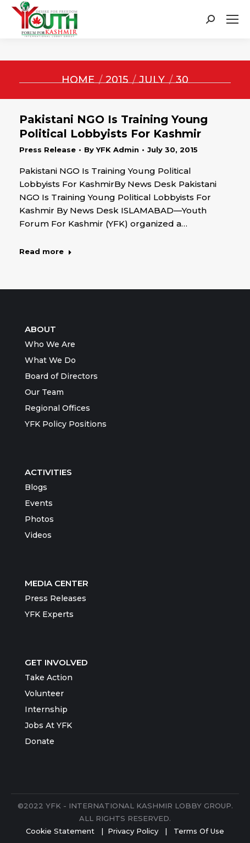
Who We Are (50, 344)
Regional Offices (57, 408)
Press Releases (55, 598)
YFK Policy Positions (66, 424)
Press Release (47, 149)
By (111, 149)
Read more (45, 251)
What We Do (50, 360)
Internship (46, 709)
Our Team (44, 392)
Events (39, 503)
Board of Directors (61, 376)
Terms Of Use (199, 831)
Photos (39, 519)
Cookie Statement (60, 831)
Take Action (49, 677)
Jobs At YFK (48, 725)
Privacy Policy (134, 831)
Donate (39, 741)
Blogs (36, 487)
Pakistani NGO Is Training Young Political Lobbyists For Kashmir (113, 126)
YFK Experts (49, 614)
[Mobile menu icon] (232, 19)
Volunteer (44, 693)
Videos (38, 535)
